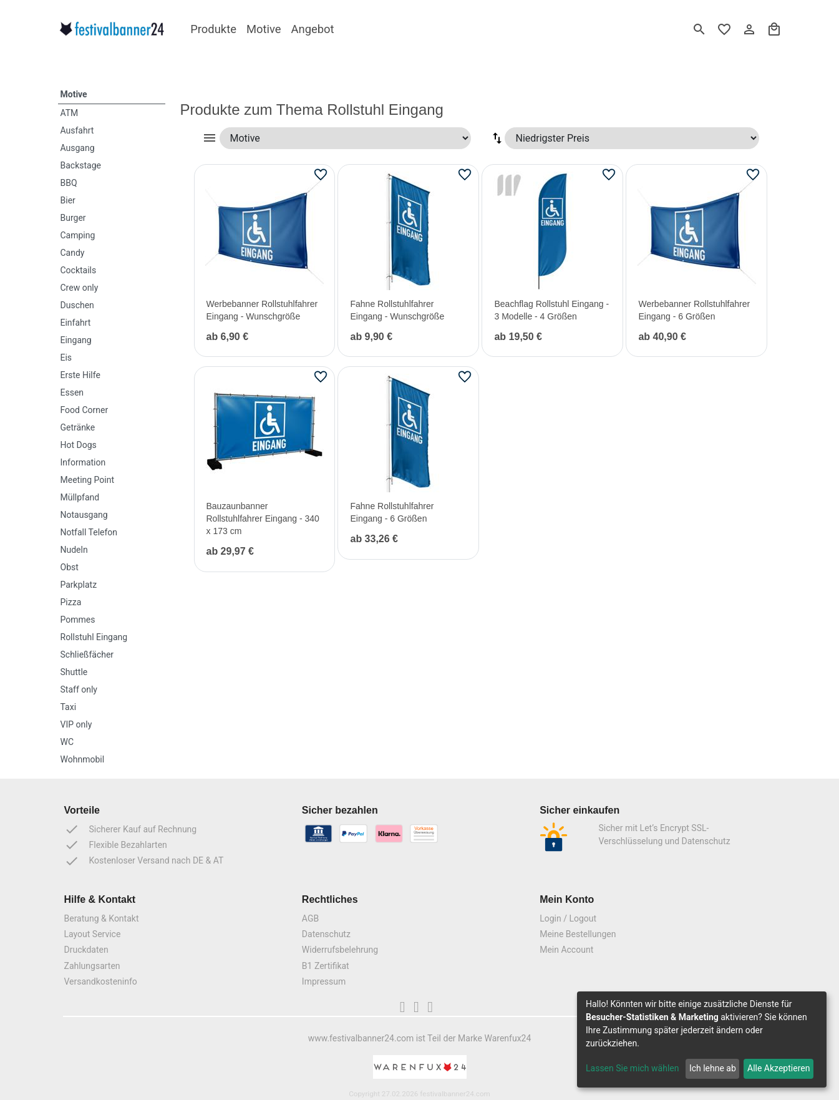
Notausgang (84, 515)
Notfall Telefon (89, 532)
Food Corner (85, 410)
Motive (263, 29)
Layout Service (92, 934)
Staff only (79, 689)
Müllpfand (80, 497)
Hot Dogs (79, 445)
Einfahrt (76, 323)
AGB (310, 918)
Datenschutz (326, 934)
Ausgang (78, 148)
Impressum (324, 981)
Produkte (213, 29)
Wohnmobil (83, 759)
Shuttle (74, 672)
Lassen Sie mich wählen (632, 1068)
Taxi (69, 707)
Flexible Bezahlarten (115, 844)
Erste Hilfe (80, 375)
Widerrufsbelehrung (340, 950)
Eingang (76, 340)
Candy (73, 253)
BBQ (69, 183)
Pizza (71, 602)
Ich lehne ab (712, 1068)
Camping (78, 235)
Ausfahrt (77, 130)
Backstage (81, 165)
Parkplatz (79, 585)
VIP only (76, 724)
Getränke (78, 427)
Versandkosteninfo (100, 981)
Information (83, 462)
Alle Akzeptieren (778, 1068)
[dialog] (702, 1039)
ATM (70, 113)
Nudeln (74, 550)
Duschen (77, 305)
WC (67, 742)
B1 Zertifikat (325, 966)
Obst (70, 567)
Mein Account (566, 950)
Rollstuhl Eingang (94, 637)
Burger (73, 218)
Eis (66, 358)
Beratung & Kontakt (101, 918)
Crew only (80, 288)
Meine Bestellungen (578, 934)
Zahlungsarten (92, 966)
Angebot (312, 29)
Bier (68, 200)
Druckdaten (86, 950)
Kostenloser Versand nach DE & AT (144, 861)
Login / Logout (568, 918)
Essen (72, 392)
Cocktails (79, 270)
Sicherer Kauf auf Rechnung (130, 829)
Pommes (78, 620)
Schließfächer (87, 655)
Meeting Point (88, 480)
